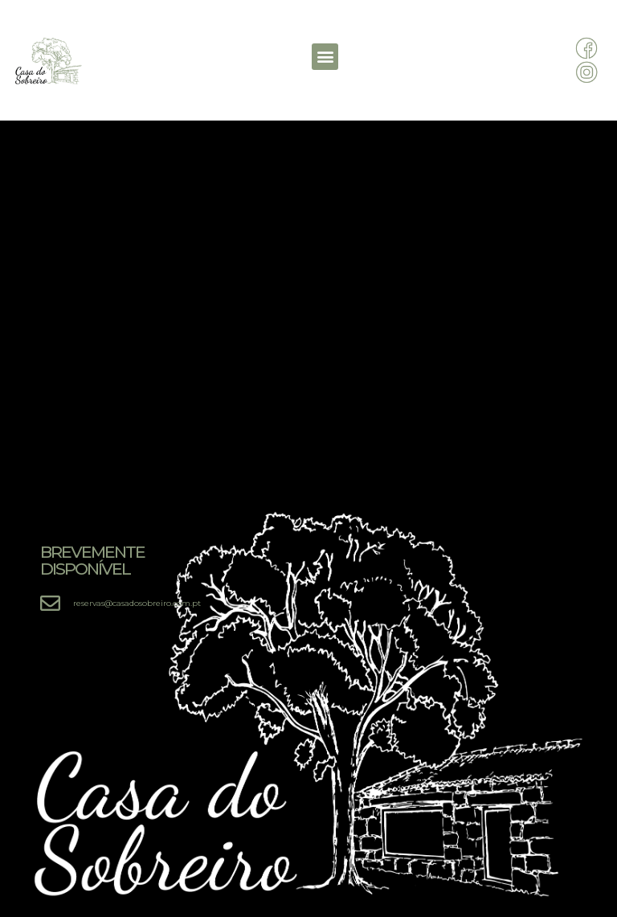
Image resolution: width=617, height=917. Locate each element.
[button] (325, 56)
